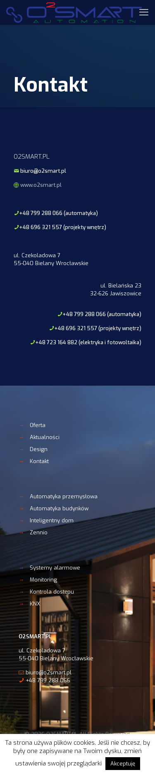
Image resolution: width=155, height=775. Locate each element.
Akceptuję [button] (122, 763)
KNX (35, 603)
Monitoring (43, 579)
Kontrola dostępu (52, 591)
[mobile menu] (144, 12)
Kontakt (39, 461)
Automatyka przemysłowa (64, 496)
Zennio (39, 532)
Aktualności (45, 437)
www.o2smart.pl (41, 184)
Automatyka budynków (59, 508)
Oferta (37, 425)
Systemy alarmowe (55, 567)
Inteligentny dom (52, 520)
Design (39, 449)
